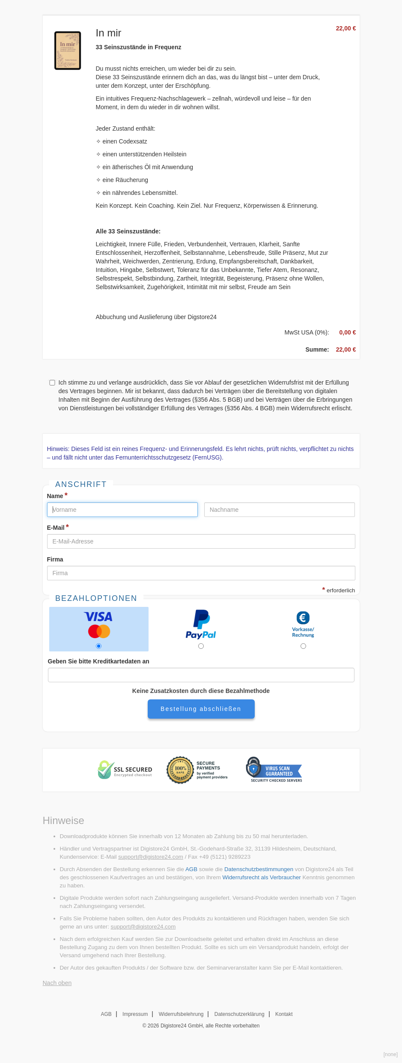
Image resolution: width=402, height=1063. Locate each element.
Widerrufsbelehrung (181, 1014)
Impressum (135, 1014)
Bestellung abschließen (201, 708)
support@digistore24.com (150, 857)
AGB (191, 869)
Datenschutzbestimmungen (258, 869)
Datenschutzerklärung (239, 1014)
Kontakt (284, 1014)
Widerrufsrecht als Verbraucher (261, 877)
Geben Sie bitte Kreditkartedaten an (98, 661)
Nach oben (57, 982)
